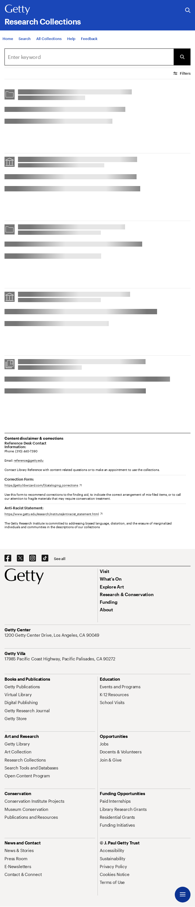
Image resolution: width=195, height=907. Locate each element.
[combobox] (89, 56)
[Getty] (17, 10)
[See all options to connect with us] (59, 559)
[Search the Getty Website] (188, 11)
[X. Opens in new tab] (20, 558)
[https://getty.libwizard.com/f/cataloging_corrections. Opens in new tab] (43, 485)
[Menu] (183, 894)
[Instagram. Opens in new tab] (32, 558)
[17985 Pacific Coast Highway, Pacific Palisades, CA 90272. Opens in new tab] (60, 659)
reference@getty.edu (29, 460)
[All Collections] (49, 39)
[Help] (71, 39)
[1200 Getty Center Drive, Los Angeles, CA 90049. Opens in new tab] (52, 635)
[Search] (24, 39)
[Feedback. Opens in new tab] (89, 39)
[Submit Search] (182, 56)
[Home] (8, 39)
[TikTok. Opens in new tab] (45, 558)
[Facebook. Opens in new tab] (7, 558)
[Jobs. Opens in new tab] (104, 743)
